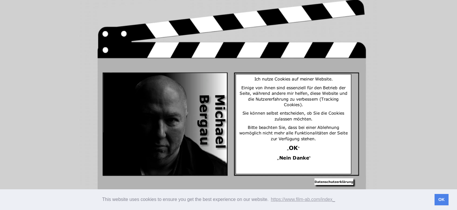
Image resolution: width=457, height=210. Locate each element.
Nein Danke (294, 157)
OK (293, 146)
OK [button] (441, 199)
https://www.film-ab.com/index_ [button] (303, 199)
